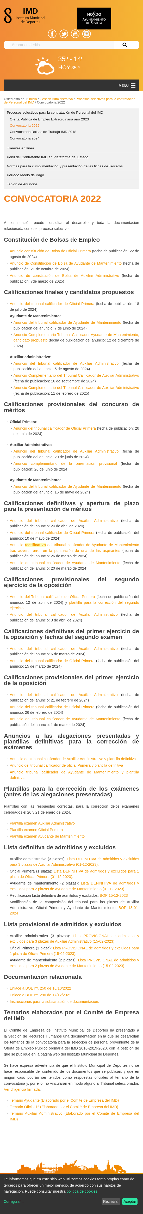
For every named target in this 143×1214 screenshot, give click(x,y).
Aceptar (129, 1201)
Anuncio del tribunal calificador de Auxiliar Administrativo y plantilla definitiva (73, 759)
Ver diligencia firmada (22, 1089)
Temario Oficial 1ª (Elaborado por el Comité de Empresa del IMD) (64, 1107)
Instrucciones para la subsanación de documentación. (54, 1001)
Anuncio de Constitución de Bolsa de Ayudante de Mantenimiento (66, 263)
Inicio (33, 99)
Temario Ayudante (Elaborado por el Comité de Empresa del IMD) (64, 1100)
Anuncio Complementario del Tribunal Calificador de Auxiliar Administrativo (76, 375)
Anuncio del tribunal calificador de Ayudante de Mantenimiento (67, 322)
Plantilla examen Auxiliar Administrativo (42, 823)
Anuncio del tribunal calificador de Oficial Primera (52, 304)
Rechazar (111, 1201)
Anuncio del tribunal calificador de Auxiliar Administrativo (66, 363)
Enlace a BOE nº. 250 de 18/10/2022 (40, 988)
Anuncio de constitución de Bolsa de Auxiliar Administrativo (64, 275)
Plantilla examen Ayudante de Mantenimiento (47, 836)
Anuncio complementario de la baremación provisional (65, 463)
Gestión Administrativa (56, 99)
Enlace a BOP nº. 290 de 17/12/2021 (40, 995)
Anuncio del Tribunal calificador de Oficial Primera (52, 597)
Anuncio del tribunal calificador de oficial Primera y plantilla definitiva (66, 765)
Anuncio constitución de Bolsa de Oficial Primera (50, 251)
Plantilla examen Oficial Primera (36, 830)
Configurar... (13, 1201)
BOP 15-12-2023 (114, 895)
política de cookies (82, 1191)
